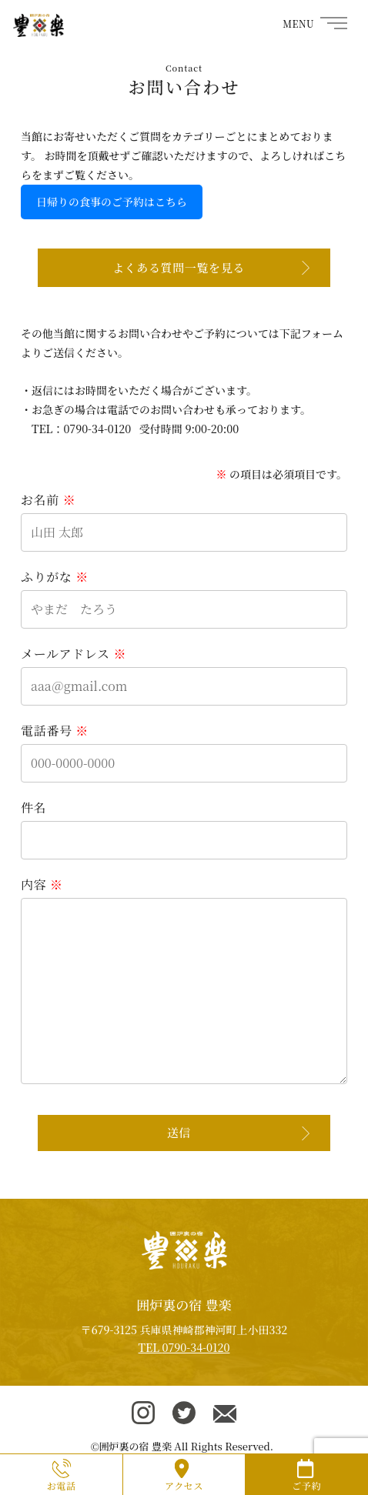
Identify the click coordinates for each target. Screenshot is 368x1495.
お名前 (48, 500)
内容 (42, 884)
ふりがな (55, 577)
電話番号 (55, 730)
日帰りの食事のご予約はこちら (111, 201)
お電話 (61, 1485)
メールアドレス (73, 653)
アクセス (184, 1485)
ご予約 (306, 1485)
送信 (178, 1132)
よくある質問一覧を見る (178, 267)
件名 (33, 807)
